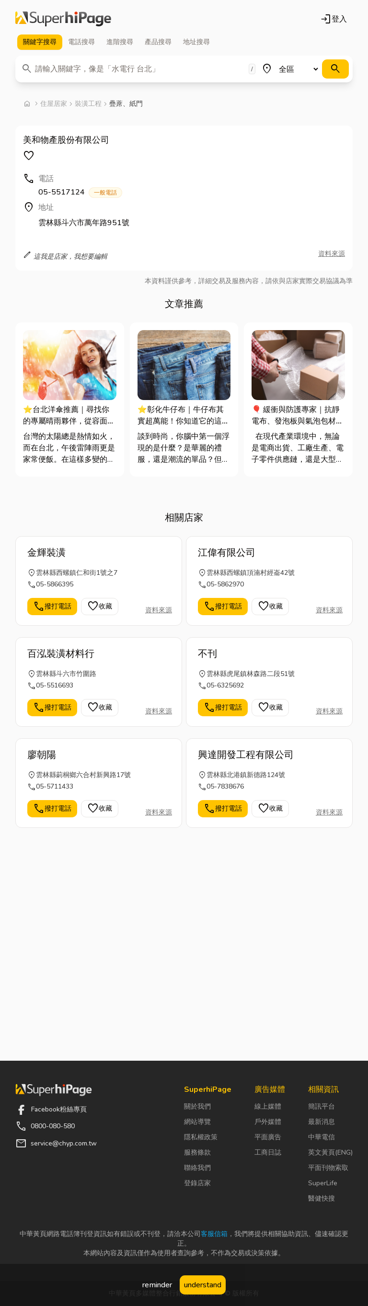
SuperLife (322, 1183)
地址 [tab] (196, 42)
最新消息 (321, 1121)
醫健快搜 (321, 1198)
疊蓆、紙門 (126, 103)
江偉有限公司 (226, 552)
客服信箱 (214, 1233)
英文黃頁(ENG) (330, 1152)
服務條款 (197, 1152)
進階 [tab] (119, 42)
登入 (333, 19)
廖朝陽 (41, 754)
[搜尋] (335, 69)
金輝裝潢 (46, 552)
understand (202, 1285)
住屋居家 (53, 103)
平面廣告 (267, 1137)
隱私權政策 (201, 1137)
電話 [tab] (81, 42)
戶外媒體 (267, 1121)
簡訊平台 (321, 1106)
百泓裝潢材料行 (60, 653)
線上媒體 (267, 1106)
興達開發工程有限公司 (246, 754)
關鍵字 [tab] (40, 42)
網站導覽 (197, 1121)
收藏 (99, 606)
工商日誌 (267, 1152)
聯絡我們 (197, 1167)
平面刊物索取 (328, 1167)
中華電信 (321, 1137)
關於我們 (197, 1106)
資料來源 (331, 253)
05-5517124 (80, 192)
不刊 (207, 653)
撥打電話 (52, 606)
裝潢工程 (88, 103)
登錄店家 (197, 1183)
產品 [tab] (158, 42)
